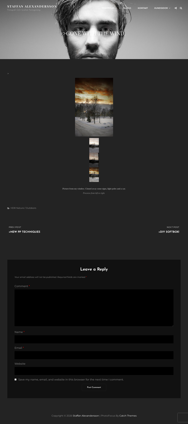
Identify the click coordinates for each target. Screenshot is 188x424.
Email (19, 348)
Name (20, 332)
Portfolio (110, 8)
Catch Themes (128, 415)
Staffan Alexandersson (32, 6)
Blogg (127, 8)
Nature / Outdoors (26, 208)
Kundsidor (162, 8)
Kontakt (143, 8)
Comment (22, 286)
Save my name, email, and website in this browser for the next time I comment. (71, 379)
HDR (13, 208)
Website (20, 363)
